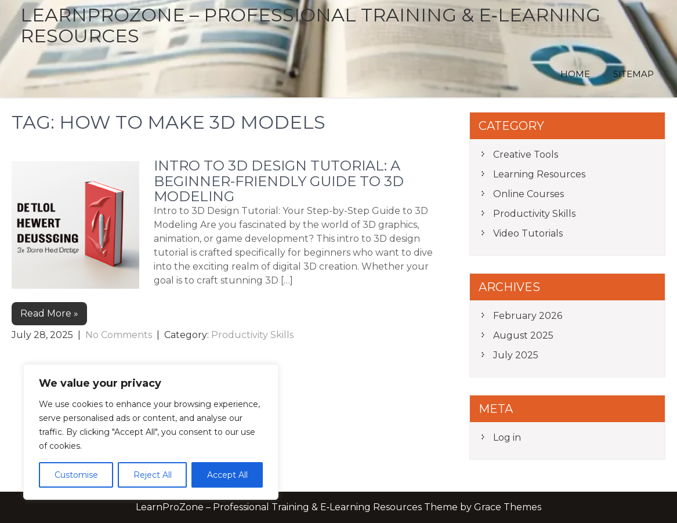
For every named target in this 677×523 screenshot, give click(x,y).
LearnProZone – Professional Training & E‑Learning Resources (310, 25)
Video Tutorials (528, 233)
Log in (507, 437)
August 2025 (523, 335)
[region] (150, 432)
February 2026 (527, 315)
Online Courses (528, 193)
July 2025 (515, 355)
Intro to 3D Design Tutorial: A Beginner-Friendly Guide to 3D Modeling (279, 181)
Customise (76, 475)
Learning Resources (539, 174)
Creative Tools (525, 154)
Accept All (227, 475)
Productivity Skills (252, 334)
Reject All (152, 475)
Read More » (49, 313)
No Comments (118, 334)
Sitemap (633, 73)
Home (575, 73)
